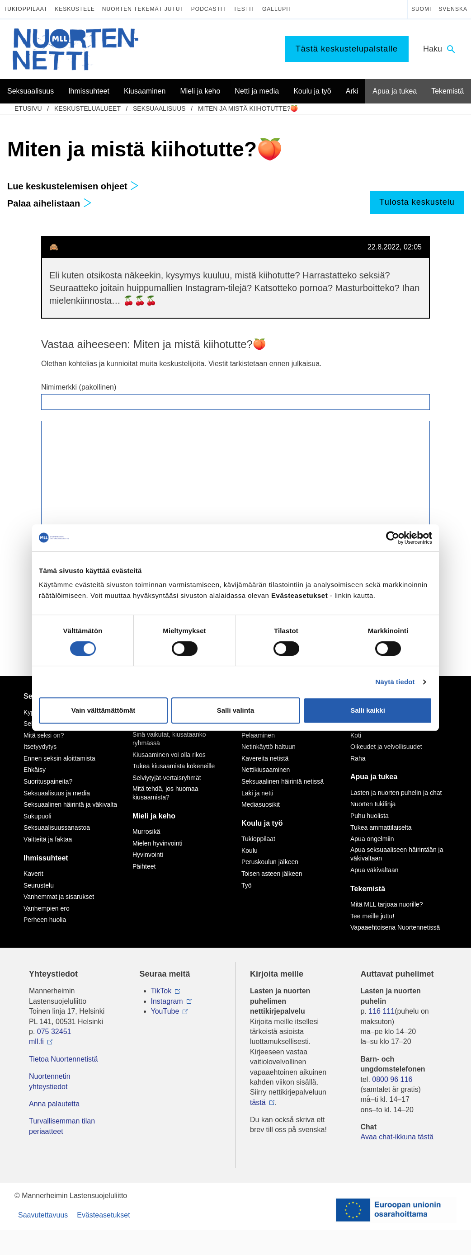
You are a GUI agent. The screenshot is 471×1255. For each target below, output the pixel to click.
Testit (244, 9)
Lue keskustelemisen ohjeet (73, 186)
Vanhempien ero (47, 908)
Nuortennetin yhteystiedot (50, 1081)
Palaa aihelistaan (49, 203)
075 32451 (54, 1031)
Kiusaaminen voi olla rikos (169, 754)
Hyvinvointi (147, 854)
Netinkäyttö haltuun (268, 746)
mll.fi (36, 1041)
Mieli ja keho (153, 816)
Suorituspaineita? (48, 781)
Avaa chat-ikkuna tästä (397, 1137)
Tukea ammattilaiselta (381, 827)
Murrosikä (146, 831)
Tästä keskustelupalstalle (347, 48)
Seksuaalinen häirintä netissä (282, 781)
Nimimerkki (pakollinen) (78, 387)
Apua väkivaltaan (374, 870)
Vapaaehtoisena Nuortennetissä (395, 927)
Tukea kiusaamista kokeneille (173, 766)
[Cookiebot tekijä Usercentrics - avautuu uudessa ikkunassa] (392, 538)
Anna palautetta (54, 1104)
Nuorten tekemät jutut (143, 9)
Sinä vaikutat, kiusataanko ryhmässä (169, 739)
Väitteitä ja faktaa (48, 839)
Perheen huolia (45, 919)
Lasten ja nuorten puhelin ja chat (396, 792)
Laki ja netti (257, 793)
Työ (246, 885)
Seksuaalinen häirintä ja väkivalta (70, 804)
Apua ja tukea (373, 776)
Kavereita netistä (264, 758)
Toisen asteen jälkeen (271, 873)
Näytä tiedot (395, 682)
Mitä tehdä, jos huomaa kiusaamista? (165, 793)
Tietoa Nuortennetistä (63, 1059)
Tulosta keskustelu (416, 202)
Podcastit (208, 9)
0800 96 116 (392, 1079)
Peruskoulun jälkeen (269, 861)
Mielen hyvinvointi (157, 843)
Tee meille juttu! (372, 916)
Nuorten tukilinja (373, 804)
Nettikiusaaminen (265, 769)
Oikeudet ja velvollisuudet (386, 746)
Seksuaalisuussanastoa (57, 827)
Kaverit (33, 873)
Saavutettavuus (43, 1215)
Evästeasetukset (103, 1215)
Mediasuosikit (260, 804)
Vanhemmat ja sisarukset (59, 896)
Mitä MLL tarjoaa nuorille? (386, 904)
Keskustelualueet (87, 108)
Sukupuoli (38, 816)
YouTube (165, 1011)
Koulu (249, 850)
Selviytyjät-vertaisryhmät (166, 777)
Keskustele (75, 9)
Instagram (167, 1001)
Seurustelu (39, 885)
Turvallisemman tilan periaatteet (62, 1126)
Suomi (421, 9)
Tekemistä (367, 889)
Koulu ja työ (262, 823)
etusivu (28, 108)
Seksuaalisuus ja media (57, 793)
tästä (258, 1102)
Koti (355, 735)
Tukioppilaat (25, 9)
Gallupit (277, 9)
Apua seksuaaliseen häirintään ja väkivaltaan (396, 854)
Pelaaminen (258, 735)
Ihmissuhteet (46, 858)
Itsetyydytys (40, 746)
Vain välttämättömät (103, 710)
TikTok (161, 991)
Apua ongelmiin (372, 838)
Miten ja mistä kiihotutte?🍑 (248, 108)
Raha (357, 758)
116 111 (381, 1011)
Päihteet (143, 866)
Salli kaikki (367, 710)
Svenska (452, 9)
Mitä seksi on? (44, 735)
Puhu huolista (369, 815)
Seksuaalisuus (159, 108)
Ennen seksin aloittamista (59, 758)
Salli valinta (235, 710)
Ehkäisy (35, 769)
